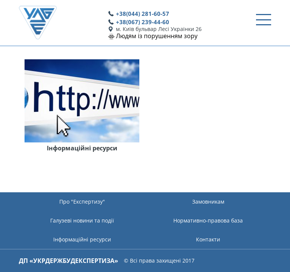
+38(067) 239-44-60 (142, 22)
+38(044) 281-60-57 (142, 13)
